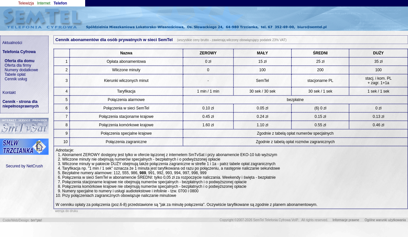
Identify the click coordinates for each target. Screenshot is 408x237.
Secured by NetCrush (24, 166)
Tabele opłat (15, 74)
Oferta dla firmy (18, 65)
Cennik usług (16, 79)
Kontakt (8, 92)
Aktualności (11, 42)
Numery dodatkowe (21, 70)
